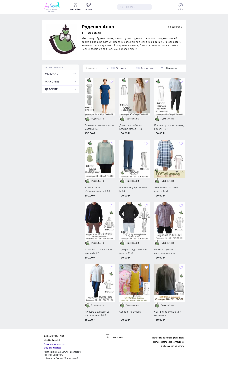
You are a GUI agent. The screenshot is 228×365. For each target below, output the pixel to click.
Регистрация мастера (54, 344)
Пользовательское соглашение (168, 342)
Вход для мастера (52, 348)
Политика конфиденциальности (168, 338)
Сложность (91, 68)
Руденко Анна (98, 27)
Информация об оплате (172, 346)
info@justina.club (52, 340)
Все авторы (91, 33)
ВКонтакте (114, 337)
